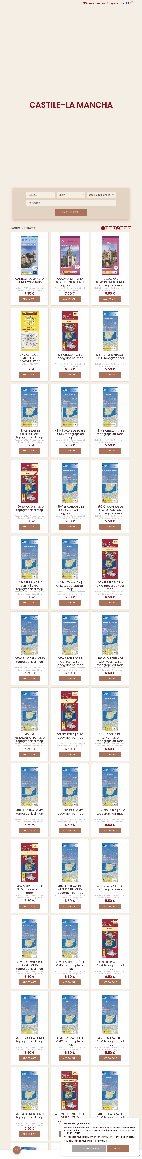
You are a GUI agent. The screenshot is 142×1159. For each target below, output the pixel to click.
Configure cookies (89, 1148)
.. (121, 228)
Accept (118, 1148)
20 (125, 228)
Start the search (71, 212)
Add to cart (29, 299)
